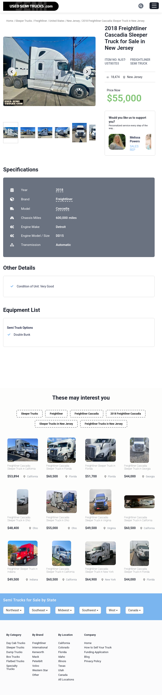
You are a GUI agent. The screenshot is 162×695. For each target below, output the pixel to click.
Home (88, 643)
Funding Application (96, 652)
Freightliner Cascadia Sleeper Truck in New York (99, 570)
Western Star (40, 670)
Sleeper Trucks (29, 413)
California (64, 643)
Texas (61, 665)
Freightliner (64, 199)
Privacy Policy (92, 661)
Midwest (65, 610)
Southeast (40, 610)
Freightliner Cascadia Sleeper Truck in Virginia (98, 519)
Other (35, 674)
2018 (59, 190)
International (40, 647)
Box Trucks (13, 656)
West (113, 610)
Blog (87, 656)
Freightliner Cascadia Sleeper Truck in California (21, 467)
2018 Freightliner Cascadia (126, 413)
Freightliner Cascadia (87, 413)
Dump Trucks (14, 652)
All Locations (66, 679)
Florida (62, 652)
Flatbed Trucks (15, 661)
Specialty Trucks (12, 667)
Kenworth (38, 652)
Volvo (35, 665)
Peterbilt (37, 661)
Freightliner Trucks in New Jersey (104, 423)
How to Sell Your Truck (98, 647)
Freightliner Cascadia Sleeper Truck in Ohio (18, 519)
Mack (35, 656)
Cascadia (62, 208)
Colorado (63, 647)
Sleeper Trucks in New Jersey (56, 423)
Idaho (61, 656)
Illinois (62, 661)
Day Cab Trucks (15, 643)
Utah (61, 670)
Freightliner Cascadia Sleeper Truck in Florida (59, 467)
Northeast (14, 610)
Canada (134, 610)
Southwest (90, 610)
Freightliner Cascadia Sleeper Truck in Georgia (137, 467)
